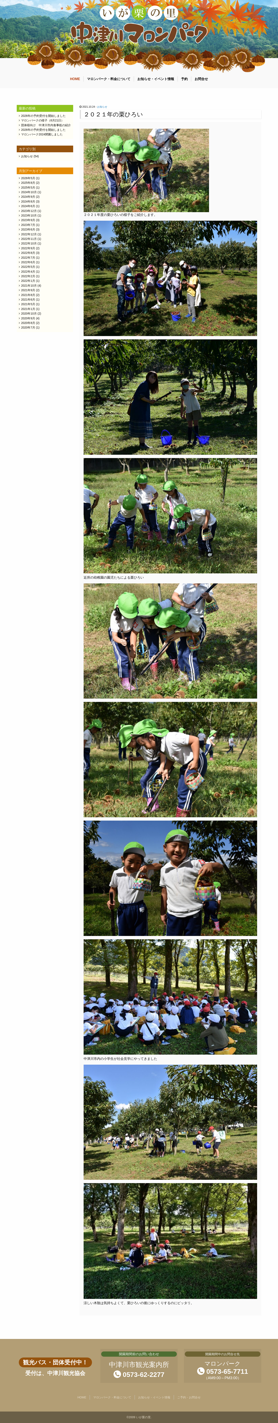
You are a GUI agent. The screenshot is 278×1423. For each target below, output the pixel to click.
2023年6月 (28, 229)
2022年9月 (28, 248)
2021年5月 (28, 304)
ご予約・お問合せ (189, 1397)
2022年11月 (29, 239)
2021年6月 (28, 299)
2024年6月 (28, 206)
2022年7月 (28, 257)
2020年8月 (28, 323)
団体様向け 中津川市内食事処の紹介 (46, 125)
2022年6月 (28, 262)
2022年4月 (28, 271)
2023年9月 (28, 220)
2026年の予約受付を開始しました (43, 115)
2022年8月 (28, 252)
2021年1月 (28, 309)
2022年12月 (29, 234)
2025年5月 (28, 187)
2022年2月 (28, 276)
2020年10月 (29, 313)
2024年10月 (29, 192)
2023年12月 (29, 211)
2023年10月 (29, 215)
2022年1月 (28, 280)
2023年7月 (28, 225)
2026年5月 (28, 178)
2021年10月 (29, 285)
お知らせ (102, 106)
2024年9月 (28, 196)
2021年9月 (28, 290)
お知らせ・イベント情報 (155, 79)
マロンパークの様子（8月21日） (42, 120)
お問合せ (201, 79)
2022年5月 (28, 266)
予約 (184, 79)
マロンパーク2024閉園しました (42, 134)
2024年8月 (28, 201)
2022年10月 (29, 243)
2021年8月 (28, 295)
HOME (75, 79)
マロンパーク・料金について (108, 79)
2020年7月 (28, 327)
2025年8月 (28, 182)
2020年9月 (28, 318)
